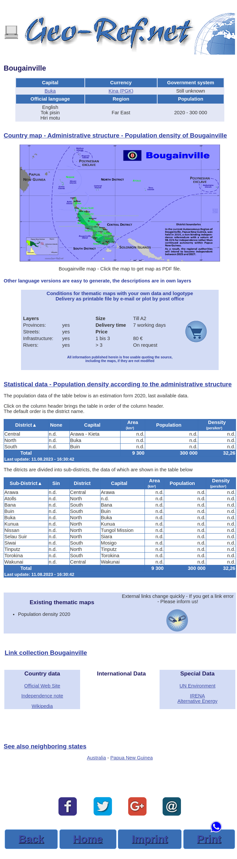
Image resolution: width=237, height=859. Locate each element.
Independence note (42, 695)
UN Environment (198, 685)
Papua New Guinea (131, 757)
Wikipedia (42, 706)
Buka (50, 91)
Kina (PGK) (120, 91)
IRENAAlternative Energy (198, 698)
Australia (96, 757)
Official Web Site (42, 685)
